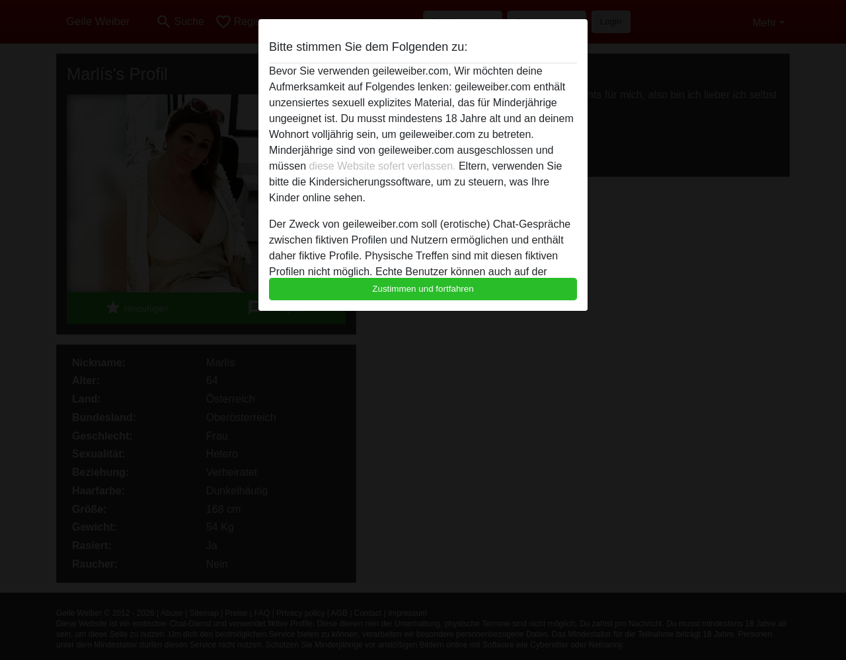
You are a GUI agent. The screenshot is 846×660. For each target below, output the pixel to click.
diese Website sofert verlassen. (382, 166)
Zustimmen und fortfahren (423, 289)
